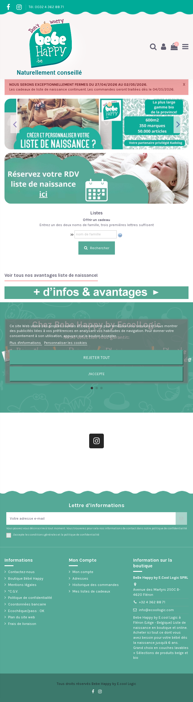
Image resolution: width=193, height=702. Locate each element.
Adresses (80, 578)
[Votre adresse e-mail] (91, 518)
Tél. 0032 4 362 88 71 (46, 7)
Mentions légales (22, 585)
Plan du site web (21, 617)
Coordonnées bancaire (27, 604)
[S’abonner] (181, 518)
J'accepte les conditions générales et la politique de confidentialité (56, 534)
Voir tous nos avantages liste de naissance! (51, 275)
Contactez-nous (21, 572)
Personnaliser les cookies (65, 343)
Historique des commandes (95, 585)
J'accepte (96, 374)
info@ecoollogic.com (156, 610)
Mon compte (82, 572)
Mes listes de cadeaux (91, 591)
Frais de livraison (22, 624)
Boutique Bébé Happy (25, 578)
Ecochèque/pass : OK (26, 611)
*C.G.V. (13, 591)
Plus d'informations (26, 343)
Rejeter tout (96, 357)
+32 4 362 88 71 (152, 602)
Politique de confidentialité (30, 598)
